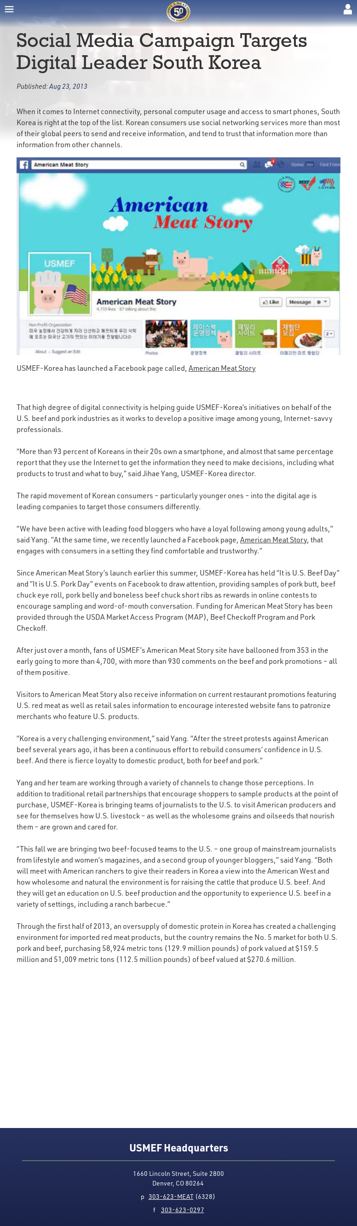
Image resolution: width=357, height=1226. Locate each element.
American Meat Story (222, 368)
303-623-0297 (182, 1210)
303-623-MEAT (171, 1196)
